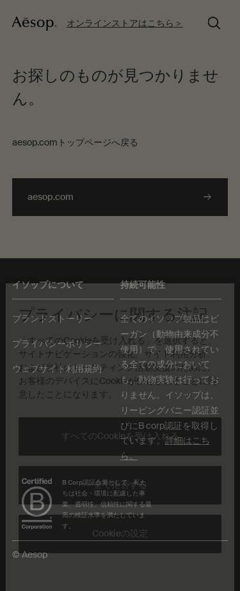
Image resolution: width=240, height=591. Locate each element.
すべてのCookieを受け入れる (120, 436)
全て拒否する (120, 484)
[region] (120, 437)
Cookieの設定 (120, 533)
